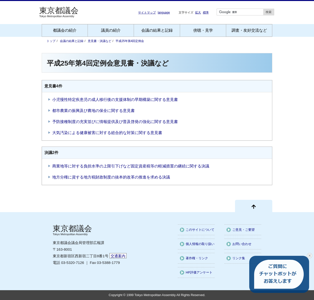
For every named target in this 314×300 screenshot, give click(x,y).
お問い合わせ (241, 244)
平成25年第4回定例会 (130, 41)
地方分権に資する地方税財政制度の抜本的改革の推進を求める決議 (111, 177)
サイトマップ (147, 12)
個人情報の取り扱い (200, 244)
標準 (206, 12)
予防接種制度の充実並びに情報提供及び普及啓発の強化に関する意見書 (115, 122)
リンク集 (238, 258)
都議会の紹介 (65, 30)
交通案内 (118, 256)
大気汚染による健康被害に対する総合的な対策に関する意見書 (107, 133)
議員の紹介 (111, 30)
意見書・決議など (99, 41)
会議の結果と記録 (157, 30)
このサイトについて (200, 230)
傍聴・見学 (203, 30)
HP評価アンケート (199, 272)
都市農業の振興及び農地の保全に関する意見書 (93, 111)
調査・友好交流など (249, 30)
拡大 (198, 12)
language (164, 12)
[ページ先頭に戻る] (253, 206)
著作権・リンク (197, 258)
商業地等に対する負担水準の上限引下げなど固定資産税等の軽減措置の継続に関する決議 (130, 166)
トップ (51, 41)
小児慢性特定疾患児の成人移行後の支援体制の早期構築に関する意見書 (115, 99)
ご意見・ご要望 (243, 230)
